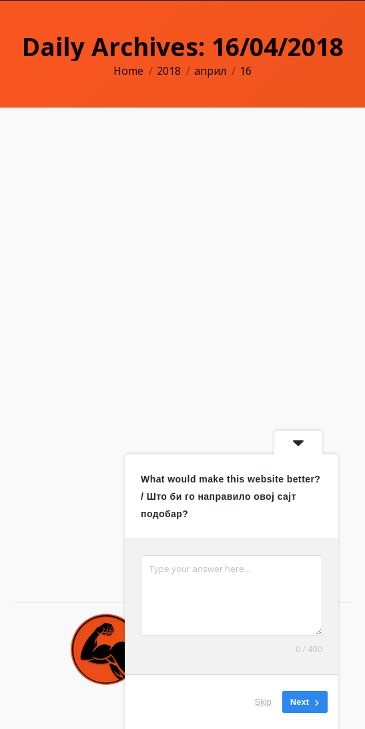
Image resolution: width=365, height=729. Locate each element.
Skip (263, 702)
